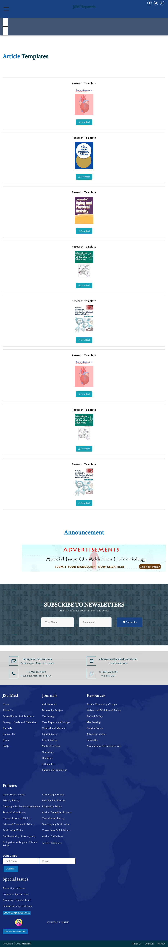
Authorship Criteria (53, 794)
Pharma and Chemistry (55, 770)
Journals (7, 728)
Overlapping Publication (56, 824)
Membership (94, 722)
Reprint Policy (95, 728)
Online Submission (15, 931)
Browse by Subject (52, 710)
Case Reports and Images (56, 722)
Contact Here (42, 922)
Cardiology (48, 716)
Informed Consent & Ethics (18, 824)
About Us (8, 710)
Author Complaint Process (57, 812)
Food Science (49, 734)
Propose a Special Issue (16, 894)
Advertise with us (97, 734)
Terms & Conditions (14, 812)
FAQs (6, 746)
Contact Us (9, 734)
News (6, 740)
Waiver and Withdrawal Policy (104, 710)
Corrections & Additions (56, 830)
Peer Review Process (54, 800)
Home (6, 704)
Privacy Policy (11, 800)
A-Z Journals (49, 704)
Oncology (47, 758)
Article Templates (52, 843)
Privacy (161, 943)
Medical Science (51, 746)
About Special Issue (14, 888)
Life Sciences (49, 740)
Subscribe (129, 622)
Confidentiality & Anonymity (19, 836)
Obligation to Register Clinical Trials (20, 844)
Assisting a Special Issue (17, 900)
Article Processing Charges (102, 704)
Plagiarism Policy (52, 806)
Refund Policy (95, 716)
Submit (11, 868)
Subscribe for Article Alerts (18, 716)
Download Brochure (17, 913)
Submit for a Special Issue (17, 906)
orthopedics (48, 764)
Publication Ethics (13, 830)
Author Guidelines (52, 836)
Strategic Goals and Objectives (20, 722)
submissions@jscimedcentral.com (118, 659)
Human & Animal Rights (17, 818)
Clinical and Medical (54, 728)
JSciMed (26, 943)
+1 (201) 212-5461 (108, 672)
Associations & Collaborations (104, 746)
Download (84, 122)
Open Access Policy (14, 794)
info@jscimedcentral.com (37, 659)
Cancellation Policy (53, 818)
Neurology (48, 752)
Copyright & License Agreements (21, 806)
